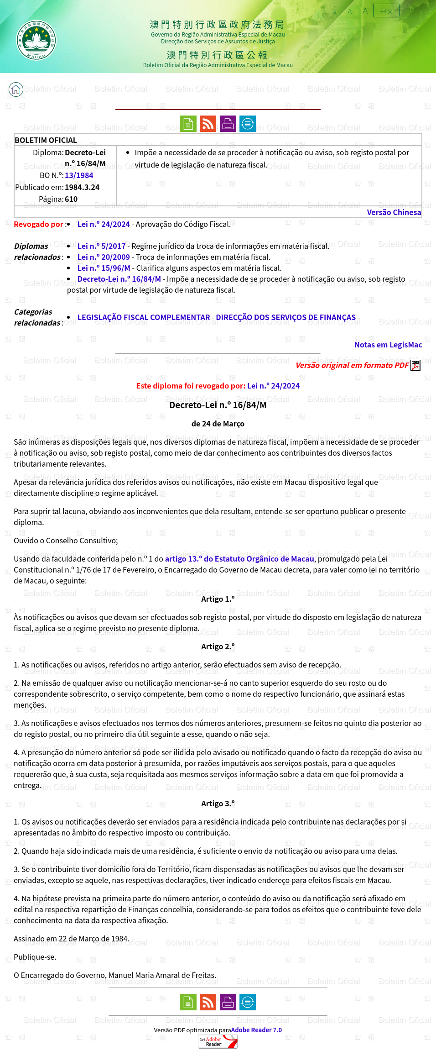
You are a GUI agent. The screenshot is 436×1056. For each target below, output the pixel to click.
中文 (386, 10)
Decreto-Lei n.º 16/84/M (119, 278)
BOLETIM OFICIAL (46, 139)
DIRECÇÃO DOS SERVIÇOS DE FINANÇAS (286, 316)
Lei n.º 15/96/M (104, 267)
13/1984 (79, 174)
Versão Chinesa (394, 211)
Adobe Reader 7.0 (256, 1029)
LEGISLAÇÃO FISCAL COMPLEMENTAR (144, 316)
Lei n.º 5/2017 (102, 245)
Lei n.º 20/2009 (104, 256)
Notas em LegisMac (388, 344)
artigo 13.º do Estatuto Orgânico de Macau (239, 558)
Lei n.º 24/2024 (104, 223)
